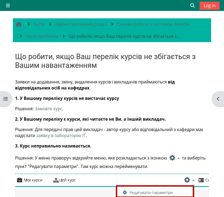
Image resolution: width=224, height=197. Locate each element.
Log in (210, 5)
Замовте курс (48, 109)
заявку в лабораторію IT (61, 135)
